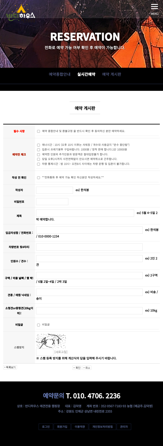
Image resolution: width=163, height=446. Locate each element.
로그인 (46, 427)
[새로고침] (60, 352)
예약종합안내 (59, 74)
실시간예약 (86, 74)
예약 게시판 (111, 74)
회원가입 (62, 427)
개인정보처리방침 (102, 427)
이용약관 (80, 427)
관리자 (124, 427)
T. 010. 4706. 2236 (81, 395)
